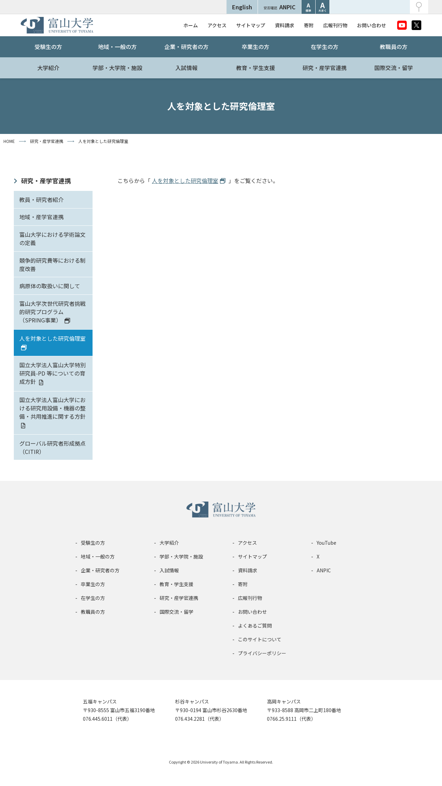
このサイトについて (259, 639)
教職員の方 (393, 46)
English (242, 7)
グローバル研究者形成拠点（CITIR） (52, 447)
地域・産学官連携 (41, 217)
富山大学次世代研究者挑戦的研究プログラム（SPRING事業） (52, 311)
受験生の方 (48, 46)
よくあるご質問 (255, 625)
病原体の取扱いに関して (49, 286)
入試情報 (186, 68)
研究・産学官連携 (324, 68)
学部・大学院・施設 (117, 68)
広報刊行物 (335, 25)
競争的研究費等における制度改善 (52, 264)
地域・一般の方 (117, 46)
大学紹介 (48, 68)
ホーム (190, 25)
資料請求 (284, 25)
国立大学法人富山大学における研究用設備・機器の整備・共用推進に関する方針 (52, 408)
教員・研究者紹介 (41, 199)
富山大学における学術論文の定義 (52, 238)
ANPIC (279, 7)
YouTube (326, 542)
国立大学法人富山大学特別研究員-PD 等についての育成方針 (52, 373)
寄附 (309, 25)
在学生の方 (324, 46)
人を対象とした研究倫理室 (52, 338)
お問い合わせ (371, 25)
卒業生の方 (255, 46)
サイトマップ (250, 25)
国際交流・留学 (393, 68)
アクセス (217, 25)
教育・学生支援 (255, 68)
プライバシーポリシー (262, 653)
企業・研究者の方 (186, 46)
